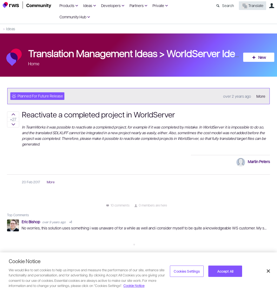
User (271, 5)
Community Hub (73, 16)
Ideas (87, 5)
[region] (138, 271)
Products (67, 5)
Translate (252, 6)
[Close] (268, 271)
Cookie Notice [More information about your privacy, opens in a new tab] (133, 285)
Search (228, 5)
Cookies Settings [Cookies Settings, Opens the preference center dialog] (187, 271)
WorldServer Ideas (205, 53)
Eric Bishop (31, 221)
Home (33, 63)
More (260, 96)
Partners (137, 5)
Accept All (225, 271)
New (262, 57)
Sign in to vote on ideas (13, 114)
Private (158, 5)
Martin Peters (259, 161)
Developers (111, 5)
